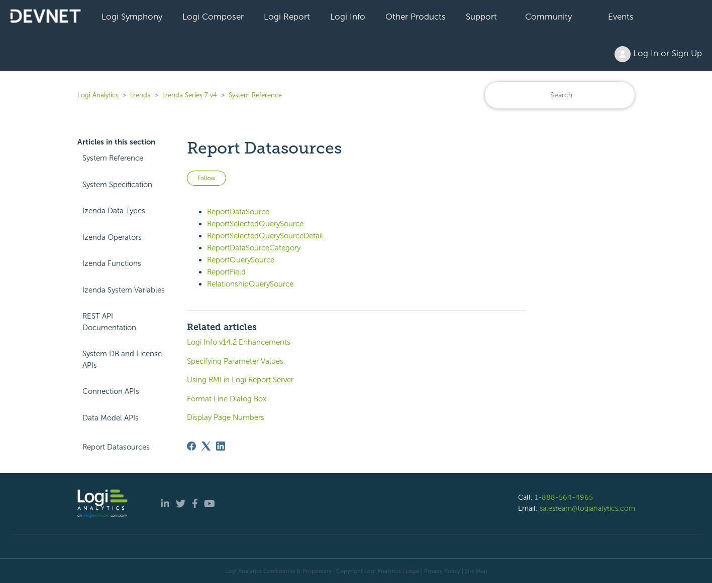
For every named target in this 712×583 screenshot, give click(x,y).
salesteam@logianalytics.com (587, 508)
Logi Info (347, 17)
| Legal (411, 570)
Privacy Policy (442, 570)
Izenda (140, 95)
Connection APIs (110, 391)
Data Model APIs (110, 417)
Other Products (415, 17)
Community (548, 17)
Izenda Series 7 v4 (189, 95)
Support (481, 17)
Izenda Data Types (113, 210)
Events (621, 17)
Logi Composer (213, 17)
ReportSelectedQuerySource (255, 223)
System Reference (255, 95)
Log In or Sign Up (658, 54)
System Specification (117, 184)
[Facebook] (191, 446)
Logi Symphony (131, 17)
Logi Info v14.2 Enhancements (238, 342)
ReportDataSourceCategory (253, 247)
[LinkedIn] (220, 446)
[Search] (559, 95)
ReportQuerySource (240, 259)
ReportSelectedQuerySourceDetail (265, 235)
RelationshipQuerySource (250, 283)
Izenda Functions (111, 263)
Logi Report (287, 17)
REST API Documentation (109, 322)
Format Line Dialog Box (226, 398)
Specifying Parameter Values (235, 361)
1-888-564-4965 (564, 497)
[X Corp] (206, 446)
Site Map (476, 570)
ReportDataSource (238, 211)
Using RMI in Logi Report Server (240, 379)
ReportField (226, 271)
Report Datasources (116, 447)
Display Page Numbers (225, 417)
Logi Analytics (98, 95)
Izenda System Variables (123, 290)
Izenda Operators (112, 237)
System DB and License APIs (122, 359)
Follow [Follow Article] (206, 178)
